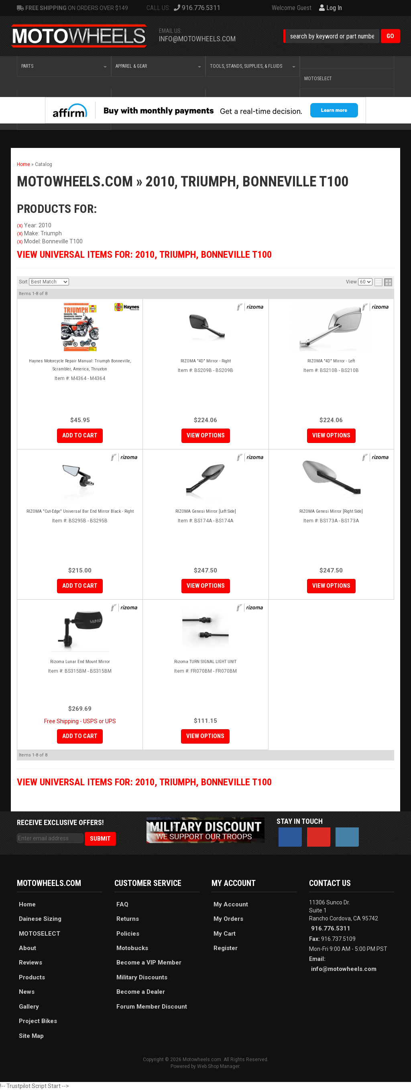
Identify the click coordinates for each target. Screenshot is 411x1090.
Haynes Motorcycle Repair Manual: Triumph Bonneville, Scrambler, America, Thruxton (80, 365)
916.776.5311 (330, 928)
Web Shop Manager (218, 1066)
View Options (206, 435)
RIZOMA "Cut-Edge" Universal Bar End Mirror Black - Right (80, 511)
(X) (20, 226)
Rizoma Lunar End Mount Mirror (80, 661)
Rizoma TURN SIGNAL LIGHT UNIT (205, 661)
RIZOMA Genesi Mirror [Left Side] (205, 511)
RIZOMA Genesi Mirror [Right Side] (331, 511)
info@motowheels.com (197, 38)
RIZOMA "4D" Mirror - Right (206, 361)
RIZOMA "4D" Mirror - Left (331, 361)
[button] (341, 36)
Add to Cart (80, 435)
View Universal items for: (144, 254)
